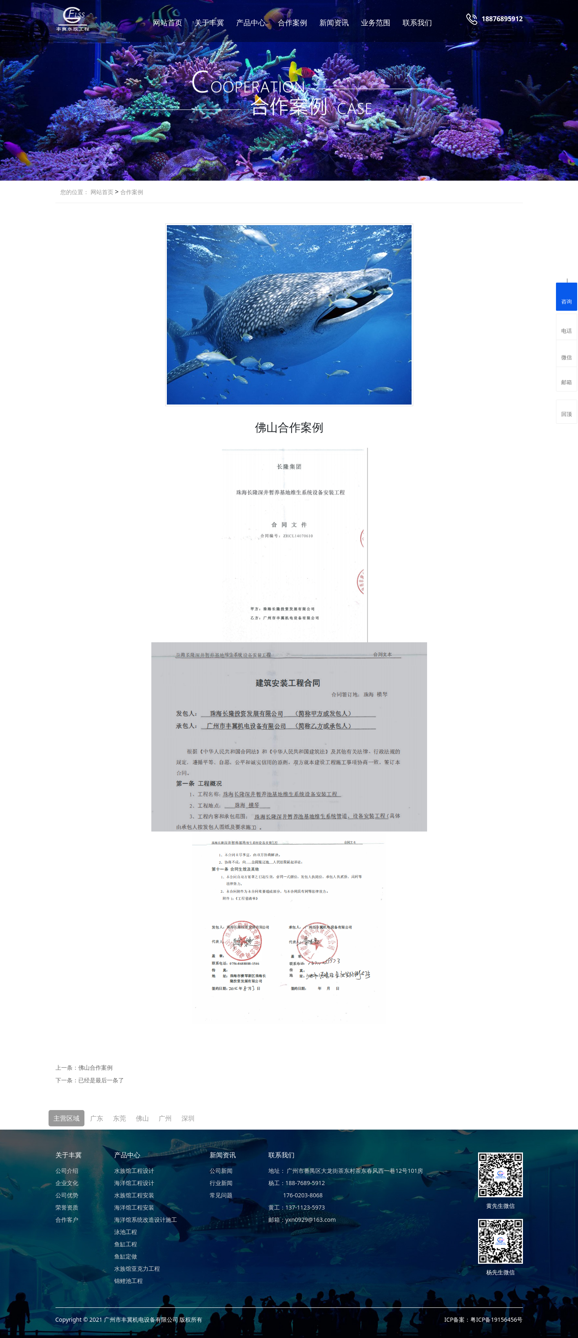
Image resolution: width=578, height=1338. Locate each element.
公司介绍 (66, 1170)
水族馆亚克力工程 (137, 1268)
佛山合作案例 (95, 1067)
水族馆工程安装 (134, 1195)
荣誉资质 (66, 1207)
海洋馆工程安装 (134, 1207)
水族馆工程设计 (134, 1170)
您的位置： (74, 192)
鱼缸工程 (125, 1244)
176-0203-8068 (295, 1195)
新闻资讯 (334, 22)
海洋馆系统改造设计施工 (145, 1219)
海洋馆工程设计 (134, 1183)
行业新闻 (221, 1183)
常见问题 (221, 1195)
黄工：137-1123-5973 (296, 1207)
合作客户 (66, 1219)
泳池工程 (125, 1232)
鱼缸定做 (125, 1256)
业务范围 (375, 22)
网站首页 (167, 22)
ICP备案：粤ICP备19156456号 (483, 1319)
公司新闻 (221, 1170)
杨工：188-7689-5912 (296, 1183)
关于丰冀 (209, 22)
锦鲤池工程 (128, 1281)
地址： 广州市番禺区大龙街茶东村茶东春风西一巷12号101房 (345, 1170)
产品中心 (251, 22)
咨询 (566, 295)
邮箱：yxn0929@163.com (302, 1219)
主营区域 (66, 1118)
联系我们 (417, 22)
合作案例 (292, 22)
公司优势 (66, 1195)
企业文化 (66, 1183)
